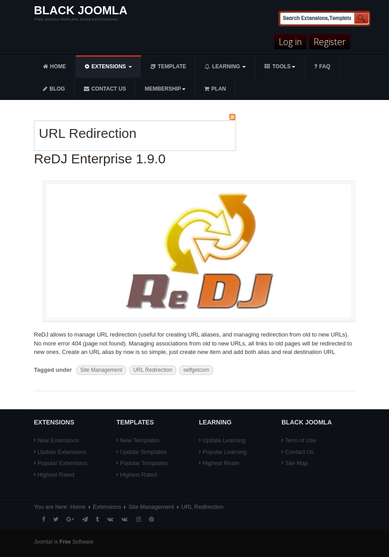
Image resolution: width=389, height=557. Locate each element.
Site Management (101, 370)
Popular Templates (144, 463)
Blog (54, 89)
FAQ (322, 66)
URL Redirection (153, 370)
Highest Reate (221, 463)
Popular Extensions (62, 463)
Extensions (108, 66)
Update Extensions (61, 452)
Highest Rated (55, 474)
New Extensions (58, 440)
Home (54, 66)
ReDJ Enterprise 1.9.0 (100, 158)
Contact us (105, 89)
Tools (280, 66)
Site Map (296, 463)
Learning (225, 66)
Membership (165, 89)
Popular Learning (225, 452)
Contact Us (299, 452)
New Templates (140, 440)
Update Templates (143, 452)
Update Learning (224, 440)
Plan (215, 89)
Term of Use (300, 440)
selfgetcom (196, 370)
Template (168, 66)
